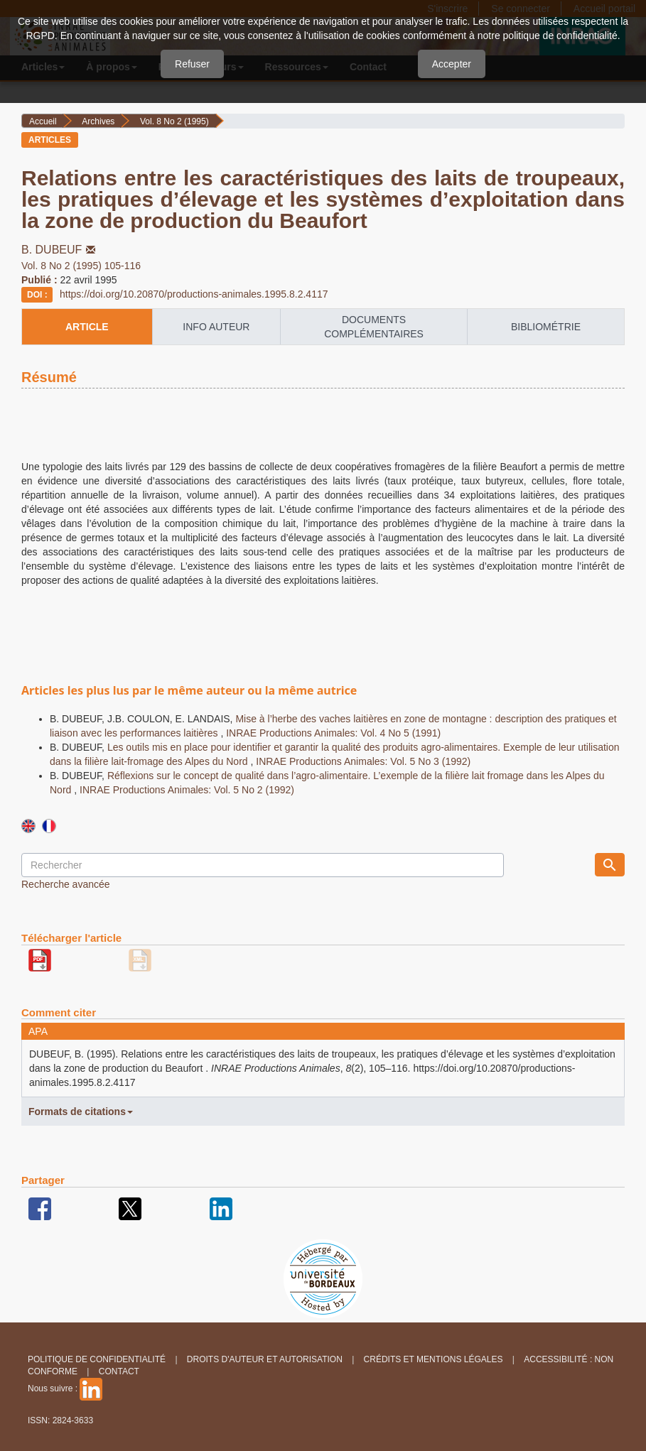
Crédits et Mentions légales (433, 1359)
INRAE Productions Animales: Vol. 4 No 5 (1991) (333, 733)
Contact (119, 1371)
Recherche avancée (65, 884)
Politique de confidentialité (97, 1359)
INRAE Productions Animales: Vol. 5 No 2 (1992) (187, 789)
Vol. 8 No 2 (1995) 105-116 (81, 265)
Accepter (451, 64)
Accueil (43, 121)
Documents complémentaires (374, 326)
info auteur (216, 326)
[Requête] (262, 865)
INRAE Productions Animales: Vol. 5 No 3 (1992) (363, 761)
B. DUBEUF (59, 250)
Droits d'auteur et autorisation (265, 1359)
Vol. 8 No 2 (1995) (174, 121)
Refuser (192, 64)
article (87, 326)
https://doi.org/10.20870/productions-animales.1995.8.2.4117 (194, 294)
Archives (98, 121)
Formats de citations (80, 1111)
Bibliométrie (546, 326)
